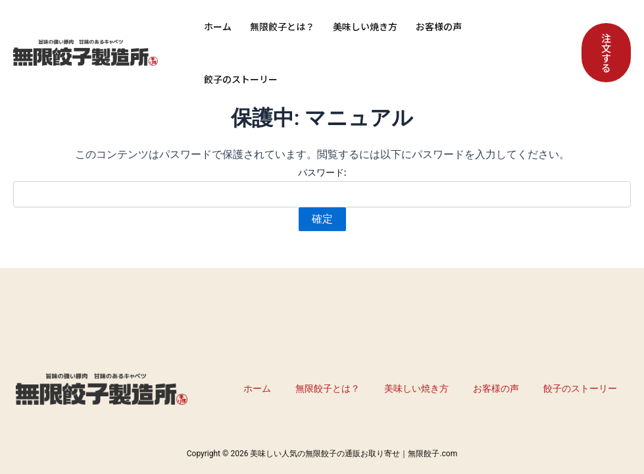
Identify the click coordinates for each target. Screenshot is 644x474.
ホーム (218, 26)
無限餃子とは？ (282, 26)
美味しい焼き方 (365, 26)
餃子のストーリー (241, 79)
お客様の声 (439, 26)
